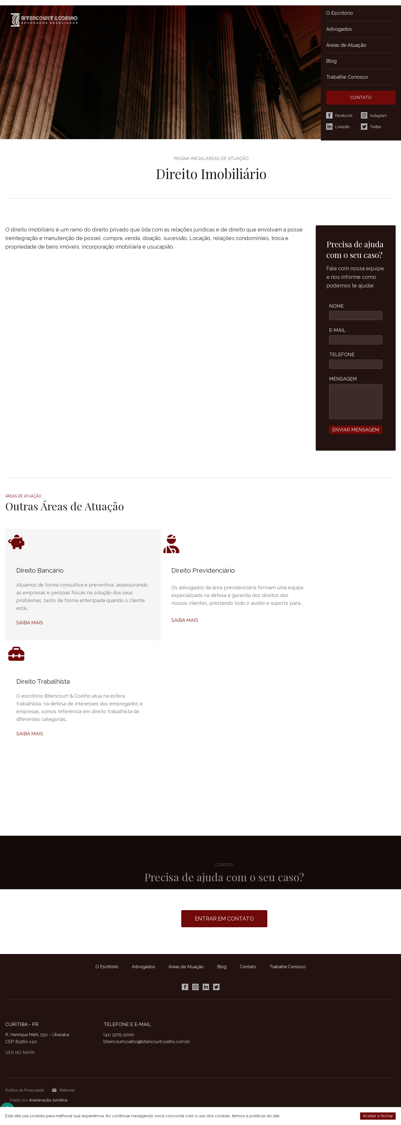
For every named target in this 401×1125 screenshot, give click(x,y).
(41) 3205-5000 (118, 1034)
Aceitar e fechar (378, 1115)
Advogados (339, 29)
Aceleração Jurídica (48, 1100)
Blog (331, 61)
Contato (248, 966)
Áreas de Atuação (346, 45)
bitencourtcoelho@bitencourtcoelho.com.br (146, 1041)
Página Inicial (190, 158)
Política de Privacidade (24, 1090)
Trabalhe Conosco (347, 77)
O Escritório (339, 13)
